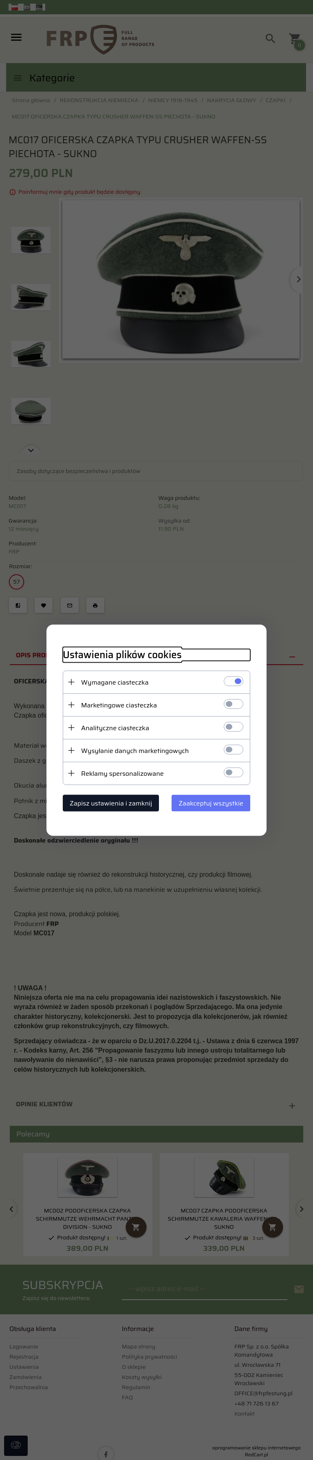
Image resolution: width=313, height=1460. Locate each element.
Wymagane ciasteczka (115, 682)
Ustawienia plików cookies (122, 655)
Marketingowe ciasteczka (119, 705)
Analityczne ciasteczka (115, 727)
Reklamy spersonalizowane (122, 773)
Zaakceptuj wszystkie (211, 803)
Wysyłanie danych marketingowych (135, 750)
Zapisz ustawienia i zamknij (111, 803)
